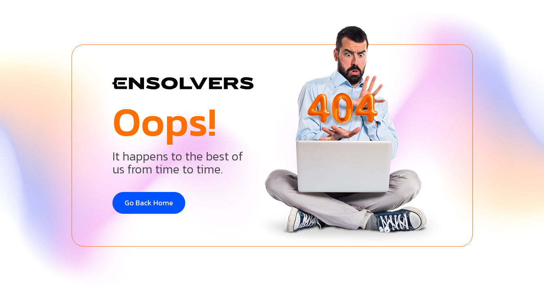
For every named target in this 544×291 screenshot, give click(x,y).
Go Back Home (149, 202)
